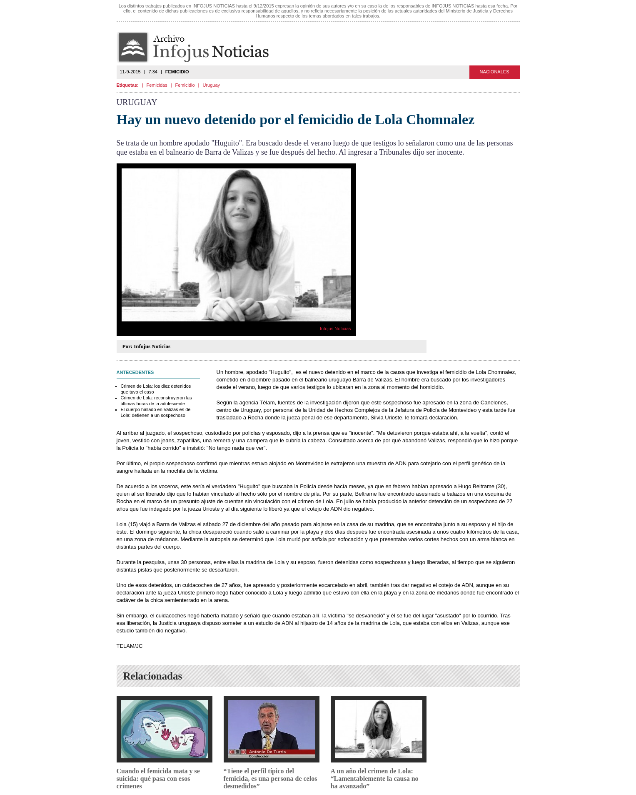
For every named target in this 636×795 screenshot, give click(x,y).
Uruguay (211, 85)
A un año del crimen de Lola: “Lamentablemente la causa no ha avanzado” (375, 778)
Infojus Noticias (200, 47)
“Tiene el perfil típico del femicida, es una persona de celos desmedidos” (270, 778)
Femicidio (185, 85)
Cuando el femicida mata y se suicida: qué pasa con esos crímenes (158, 778)
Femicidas (157, 85)
